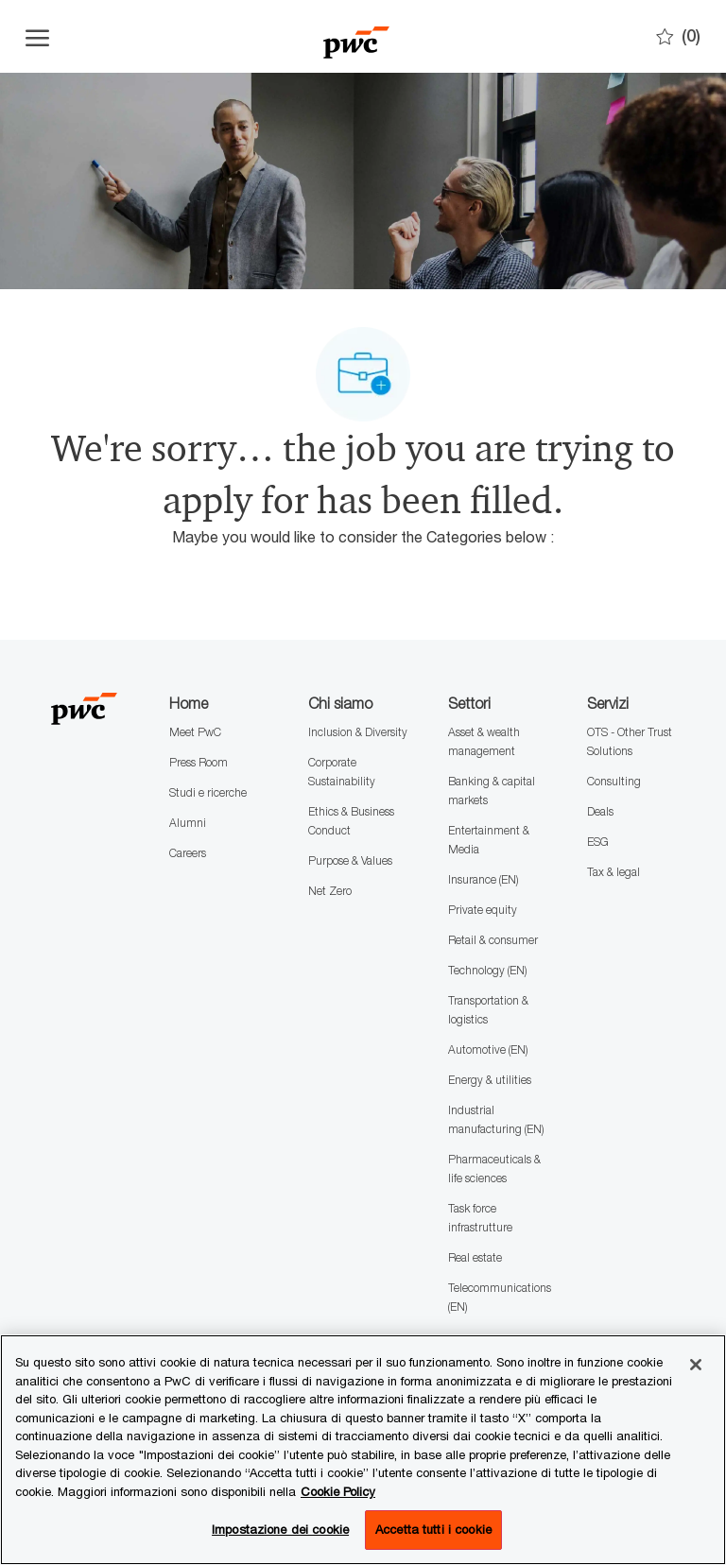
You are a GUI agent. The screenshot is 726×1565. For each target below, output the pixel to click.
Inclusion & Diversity (357, 732)
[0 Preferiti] (678, 36)
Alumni (187, 823)
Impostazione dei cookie (280, 1529)
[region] (363, 1449)
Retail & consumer (493, 940)
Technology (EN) (487, 970)
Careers (187, 853)
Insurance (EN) (483, 879)
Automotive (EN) (487, 1049)
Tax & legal (613, 872)
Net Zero (330, 891)
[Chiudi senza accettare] (696, 1364)
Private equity (482, 910)
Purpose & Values (350, 860)
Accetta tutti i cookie (433, 1529)
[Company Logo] (356, 36)
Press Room (198, 762)
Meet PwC (195, 732)
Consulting (614, 781)
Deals (600, 811)
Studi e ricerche (208, 792)
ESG (598, 841)
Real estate (475, 1257)
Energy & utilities (489, 1080)
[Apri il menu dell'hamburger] (37, 37)
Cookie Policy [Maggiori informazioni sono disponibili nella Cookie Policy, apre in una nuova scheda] (338, 1491)
